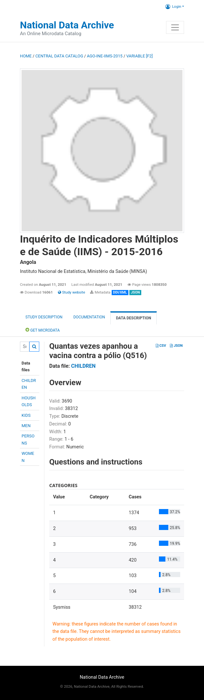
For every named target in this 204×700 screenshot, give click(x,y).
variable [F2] (139, 56)
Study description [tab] (43, 317)
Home (26, 56)
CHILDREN (83, 366)
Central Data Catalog (59, 56)
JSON (176, 346)
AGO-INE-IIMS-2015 (105, 56)
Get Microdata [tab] (42, 330)
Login (173, 6)
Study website (71, 292)
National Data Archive (67, 25)
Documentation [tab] (89, 317)
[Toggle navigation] (175, 27)
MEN (26, 425)
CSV (161, 346)
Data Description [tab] (133, 318)
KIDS (26, 415)
